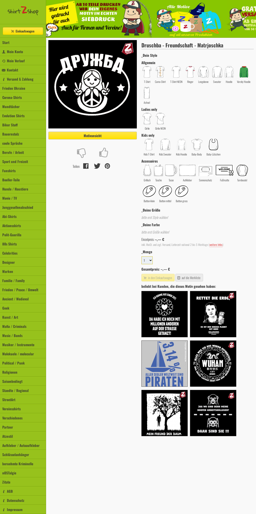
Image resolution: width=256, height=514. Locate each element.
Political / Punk (13, 362)
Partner (7, 427)
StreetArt (8, 399)
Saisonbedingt (12, 381)
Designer (8, 262)
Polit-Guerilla (11, 234)
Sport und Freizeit (15, 161)
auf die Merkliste (189, 277)
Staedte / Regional (15, 390)
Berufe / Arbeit (13, 152)
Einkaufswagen (22, 31)
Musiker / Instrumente (18, 344)
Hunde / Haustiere (15, 188)
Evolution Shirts (13, 115)
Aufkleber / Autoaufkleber (21, 445)
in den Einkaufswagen (157, 277)
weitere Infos (216, 244)
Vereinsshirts (11, 408)
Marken (7, 271)
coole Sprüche (12, 143)
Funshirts (9, 170)
